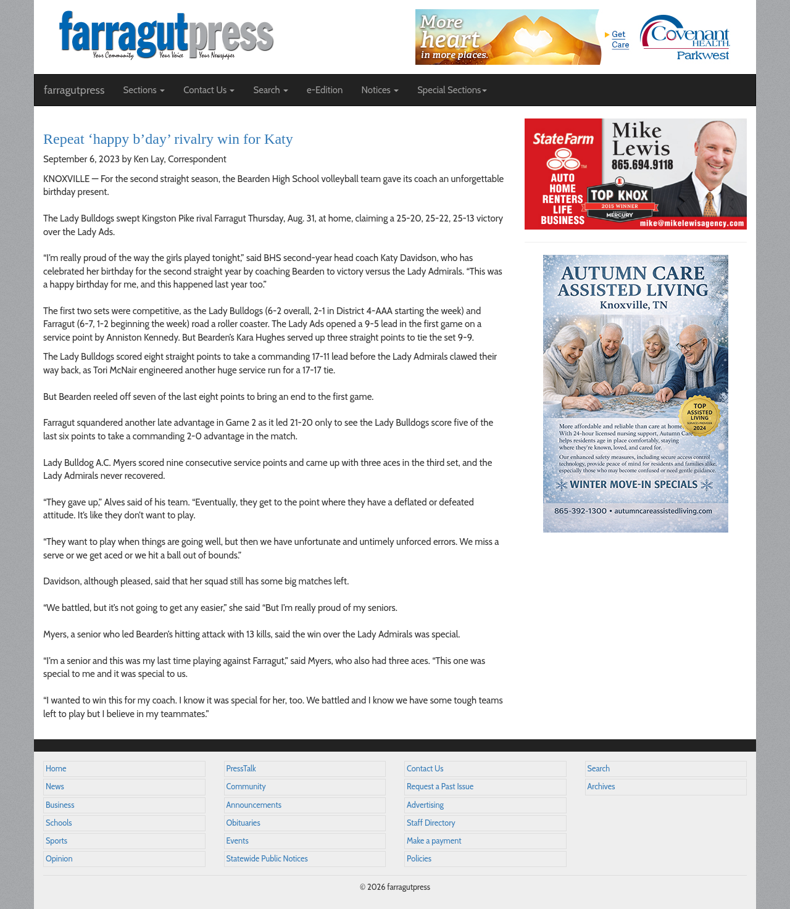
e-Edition (325, 90)
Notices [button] (380, 90)
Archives (601, 786)
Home (56, 768)
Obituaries (243, 823)
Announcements (254, 805)
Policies (419, 858)
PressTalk (241, 768)
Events (238, 840)
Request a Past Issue (440, 786)
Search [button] (270, 90)
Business (60, 805)
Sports (56, 840)
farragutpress (74, 90)
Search (599, 768)
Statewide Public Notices (267, 858)
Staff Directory (431, 823)
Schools (59, 823)
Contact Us (425, 768)
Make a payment (434, 840)
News (55, 786)
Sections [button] (144, 90)
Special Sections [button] (452, 90)
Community (246, 786)
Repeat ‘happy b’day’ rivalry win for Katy (168, 139)
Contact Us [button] (209, 90)
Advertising (425, 805)
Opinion (59, 858)
